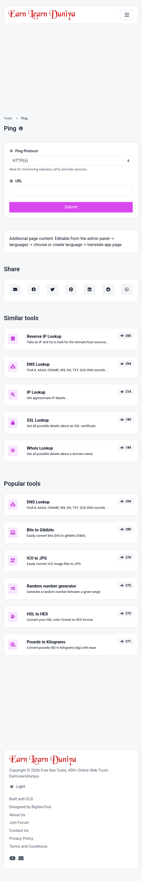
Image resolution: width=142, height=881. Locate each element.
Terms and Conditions (28, 846)
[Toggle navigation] (127, 15)
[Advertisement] (71, 76)
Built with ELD (21, 799)
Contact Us (19, 830)
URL (15, 181)
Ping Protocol (23, 151)
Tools (8, 118)
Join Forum (19, 822)
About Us (17, 815)
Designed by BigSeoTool (30, 807)
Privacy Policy (21, 838)
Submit (71, 207)
